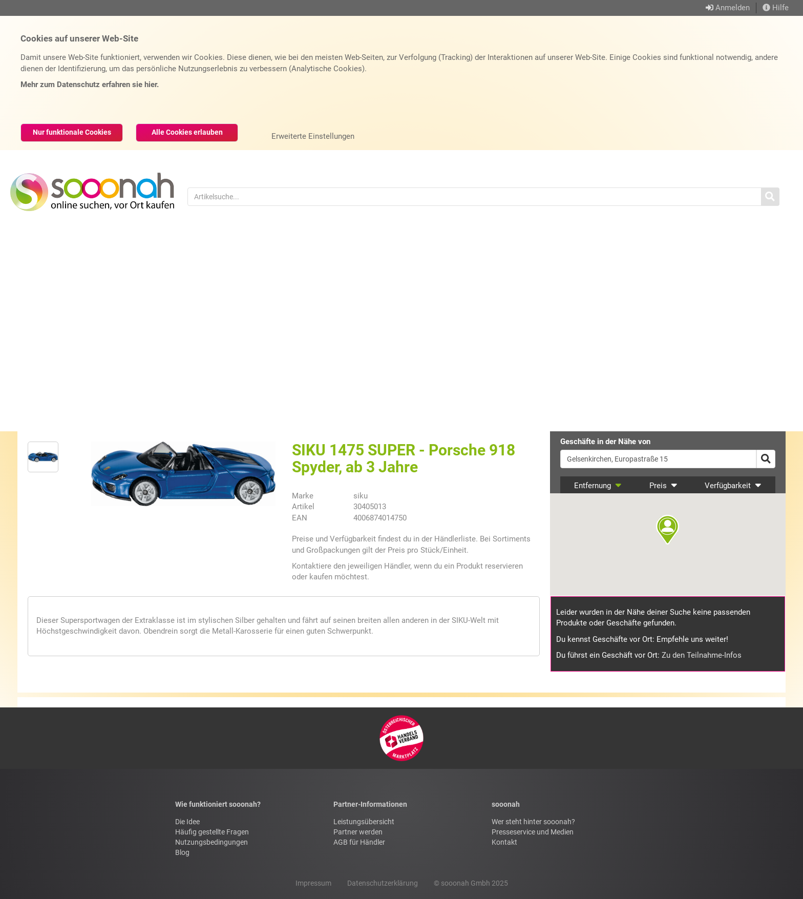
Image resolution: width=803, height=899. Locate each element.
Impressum (313, 883)
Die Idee (187, 822)
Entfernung (598, 485)
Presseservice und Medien (533, 832)
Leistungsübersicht (363, 822)
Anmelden (732, 7)
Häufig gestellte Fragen (212, 832)
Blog (182, 852)
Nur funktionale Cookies (72, 132)
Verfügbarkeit (733, 485)
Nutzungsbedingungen (211, 842)
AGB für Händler (359, 842)
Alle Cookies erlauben (187, 132)
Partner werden (358, 832)
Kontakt (504, 842)
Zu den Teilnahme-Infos (702, 655)
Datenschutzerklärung (382, 883)
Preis (663, 485)
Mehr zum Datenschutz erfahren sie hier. (89, 84)
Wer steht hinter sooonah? (533, 822)
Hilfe (776, 7)
